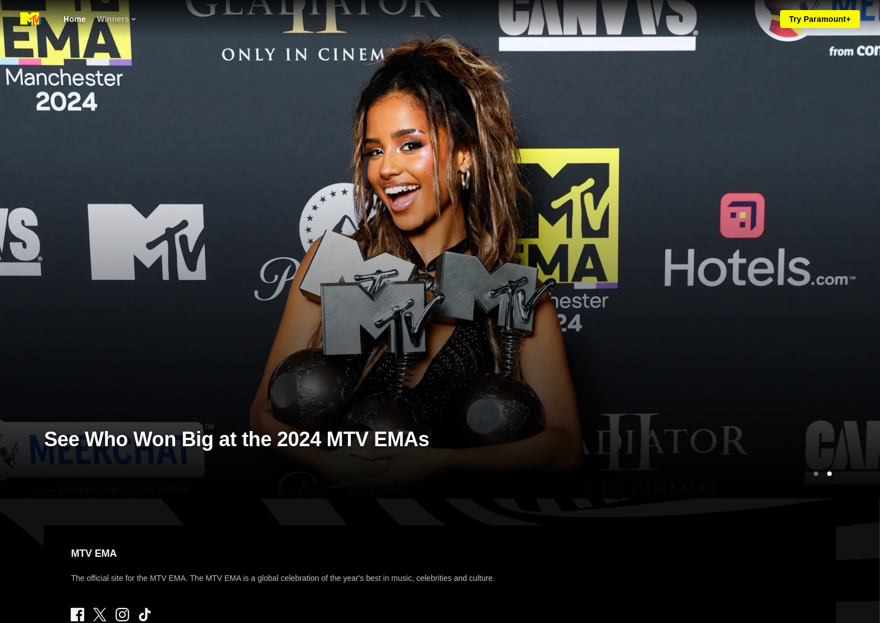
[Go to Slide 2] (829, 473)
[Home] (74, 19)
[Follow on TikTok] (145, 614)
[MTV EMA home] (31, 19)
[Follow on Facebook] (77, 614)
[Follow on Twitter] (99, 614)
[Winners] (116, 19)
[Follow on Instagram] (122, 614)
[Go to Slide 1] (816, 473)
